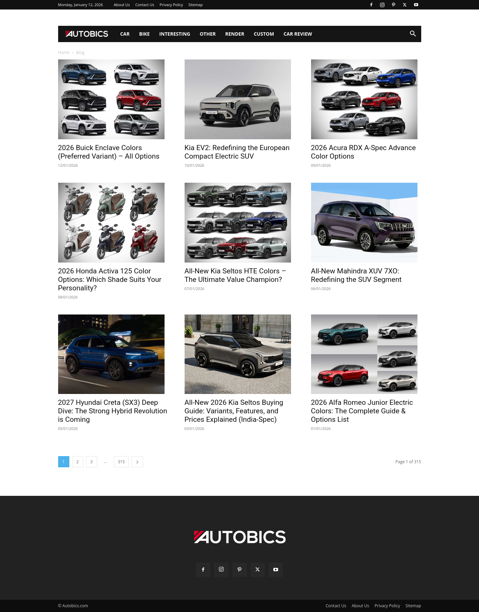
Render (234, 34)
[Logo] (87, 34)
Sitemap (195, 4)
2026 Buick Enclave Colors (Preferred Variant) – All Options (109, 152)
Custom (264, 34)
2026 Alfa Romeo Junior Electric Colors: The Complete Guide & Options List (362, 411)
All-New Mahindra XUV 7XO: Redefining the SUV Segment (356, 275)
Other (208, 34)
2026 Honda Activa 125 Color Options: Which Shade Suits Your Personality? (109, 279)
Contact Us (144, 4)
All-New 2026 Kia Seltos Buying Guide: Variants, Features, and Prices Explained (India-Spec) (234, 411)
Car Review (298, 34)
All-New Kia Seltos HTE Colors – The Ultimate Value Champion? (235, 275)
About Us (122, 4)
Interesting (174, 34)
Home (64, 52)
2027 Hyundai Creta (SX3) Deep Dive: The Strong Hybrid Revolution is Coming (112, 411)
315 (121, 462)
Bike (144, 34)
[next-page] (137, 461)
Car (125, 34)
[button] (413, 34)
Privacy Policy (171, 4)
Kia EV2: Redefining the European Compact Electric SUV (237, 152)
